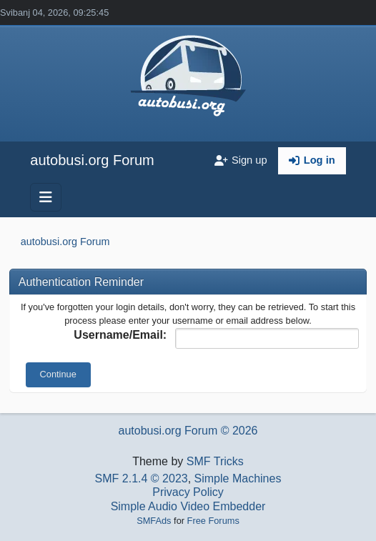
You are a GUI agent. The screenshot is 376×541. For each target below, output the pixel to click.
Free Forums (213, 520)
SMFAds (154, 520)
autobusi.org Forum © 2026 (187, 431)
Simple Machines (238, 478)
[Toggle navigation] (45, 197)
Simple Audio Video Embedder (188, 506)
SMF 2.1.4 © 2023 (141, 478)
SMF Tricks (215, 461)
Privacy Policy (188, 492)
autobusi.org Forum (92, 160)
